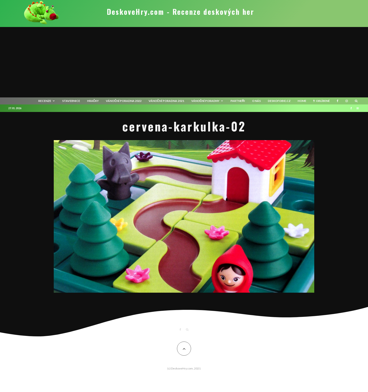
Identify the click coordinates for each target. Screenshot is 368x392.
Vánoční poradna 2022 (124, 101)
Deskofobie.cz (279, 101)
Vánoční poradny (205, 101)
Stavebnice (71, 101)
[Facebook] (337, 100)
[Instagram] (346, 100)
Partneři (237, 101)
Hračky (93, 101)
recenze (44, 101)
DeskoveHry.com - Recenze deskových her (180, 11)
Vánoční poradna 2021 (166, 101)
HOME (302, 101)
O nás (256, 101)
